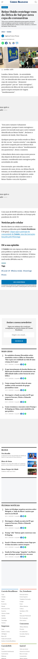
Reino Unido (17, 271)
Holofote (3, 618)
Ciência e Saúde (5, 613)
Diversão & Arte (5, 608)
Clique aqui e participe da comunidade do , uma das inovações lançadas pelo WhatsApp (18, 234)
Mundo (9, 31)
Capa (2, 594)
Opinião (3, 615)
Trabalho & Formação (25, 599)
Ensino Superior (24, 597)
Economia (3, 604)
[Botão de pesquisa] (36, 2)
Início (3, 31)
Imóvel (23, 646)
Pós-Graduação (24, 618)
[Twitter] (10, 44)
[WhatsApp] (2, 44)
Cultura (22, 608)
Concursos (24, 624)
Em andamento (23, 631)
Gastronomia (4, 653)
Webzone (3, 656)
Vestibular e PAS (24, 611)
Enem (21, 604)
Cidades (3, 597)
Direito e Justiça (5, 631)
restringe (28, 271)
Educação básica (24, 594)
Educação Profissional (25, 615)
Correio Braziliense (9, 591)
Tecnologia (4, 620)
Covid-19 (6, 271)
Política (3, 599)
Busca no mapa (23, 653)
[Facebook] (6, 44)
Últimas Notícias (24, 606)
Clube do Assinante (6, 638)
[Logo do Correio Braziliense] (19, 2)
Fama (2, 649)
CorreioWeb (6, 646)
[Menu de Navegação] (2, 2)
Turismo (3, 623)
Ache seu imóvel (24, 649)
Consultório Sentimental (7, 651)
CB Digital (4, 634)
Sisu (21, 613)
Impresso (5, 626)
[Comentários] (17, 44)
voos (4, 275)
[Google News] (13, 44)
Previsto (22, 629)
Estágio (22, 601)
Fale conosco (23, 620)
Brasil (2, 601)
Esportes (3, 611)
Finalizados (22, 636)
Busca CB (3, 636)
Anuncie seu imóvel (25, 651)
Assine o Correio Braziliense (8, 641)
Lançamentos (23, 656)
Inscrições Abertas (24, 634)
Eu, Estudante (25, 591)
